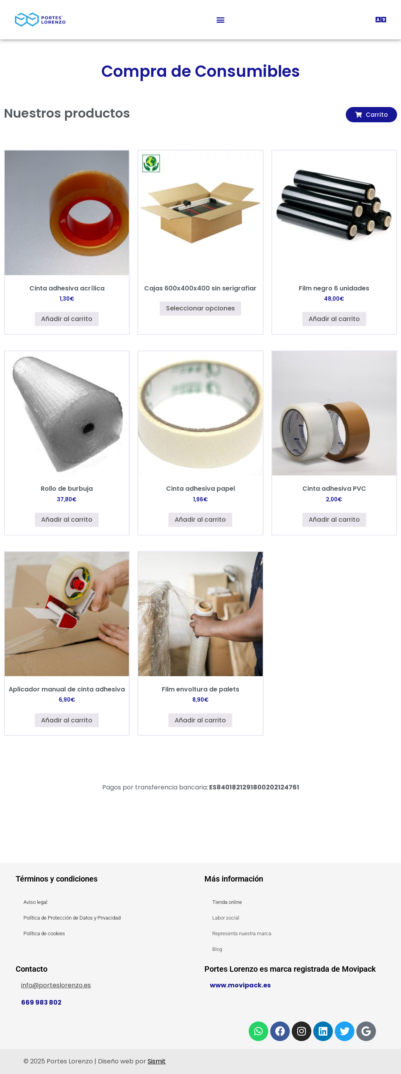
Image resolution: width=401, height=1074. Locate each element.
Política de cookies (44, 933)
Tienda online (227, 902)
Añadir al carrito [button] (66, 318)
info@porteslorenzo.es (56, 985)
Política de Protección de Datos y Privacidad (72, 918)
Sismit (157, 1061)
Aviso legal (35, 902)
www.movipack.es (240, 985)
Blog (217, 949)
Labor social (225, 918)
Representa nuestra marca (241, 933)
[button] (220, 19)
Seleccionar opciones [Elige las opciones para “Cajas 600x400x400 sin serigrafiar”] (200, 308)
